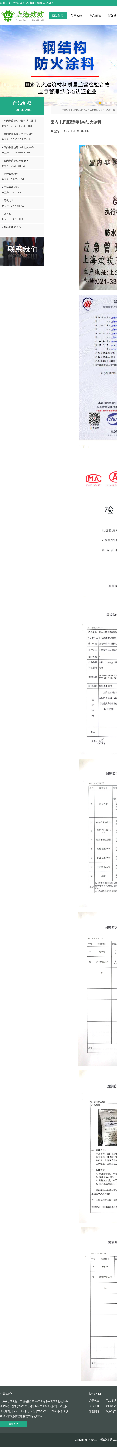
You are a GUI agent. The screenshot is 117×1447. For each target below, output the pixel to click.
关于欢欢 (76, 15)
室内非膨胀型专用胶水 (24, 163)
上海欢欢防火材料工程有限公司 (87, 110)
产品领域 (95, 15)
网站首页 (57, 15)
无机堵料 (24, 203)
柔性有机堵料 (24, 176)
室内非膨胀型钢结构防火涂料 (24, 123)
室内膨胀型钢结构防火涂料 (24, 137)
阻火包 (24, 216)
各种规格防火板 (11, 227)
